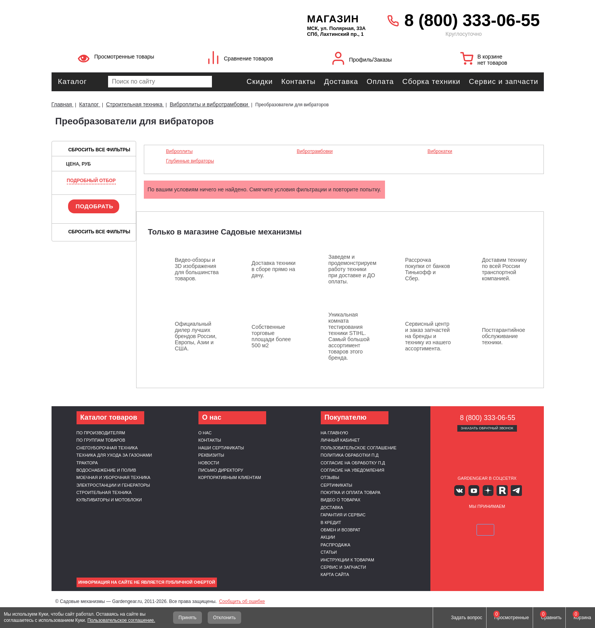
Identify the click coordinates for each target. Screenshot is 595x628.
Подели (495, 517)
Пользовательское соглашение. (121, 620)
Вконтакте (464, 490)
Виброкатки (439, 151)
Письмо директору (220, 470)
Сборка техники (431, 81)
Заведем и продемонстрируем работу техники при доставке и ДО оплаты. (352, 269)
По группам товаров (101, 440)
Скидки (260, 81)
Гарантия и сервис (343, 514)
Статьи (329, 552)
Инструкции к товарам (347, 560)
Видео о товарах (341, 499)
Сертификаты (336, 485)
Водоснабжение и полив (106, 470)
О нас (205, 432)
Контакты (298, 81)
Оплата (380, 81)
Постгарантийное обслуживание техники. (503, 336)
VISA (450, 517)
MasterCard (468, 517)
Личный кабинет (340, 440)
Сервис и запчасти (503, 81)
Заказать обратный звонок (487, 428)
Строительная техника (104, 492)
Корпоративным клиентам (229, 477)
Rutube (498, 490)
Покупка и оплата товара (351, 492)
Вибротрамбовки (315, 151)
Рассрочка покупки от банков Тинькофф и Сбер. (427, 269)
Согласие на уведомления (353, 470)
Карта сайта (335, 574)
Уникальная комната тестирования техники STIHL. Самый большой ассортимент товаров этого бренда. (349, 336)
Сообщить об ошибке (242, 601)
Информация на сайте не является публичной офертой (146, 582)
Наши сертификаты (221, 447)
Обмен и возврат (341, 530)
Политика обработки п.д (350, 455)
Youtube (475, 490)
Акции (328, 537)
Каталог (72, 81)
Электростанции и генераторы (113, 485)
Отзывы (330, 477)
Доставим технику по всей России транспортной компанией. (504, 269)
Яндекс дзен (487, 490)
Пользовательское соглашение (359, 447)
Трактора (87, 463)
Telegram (509, 490)
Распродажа (335, 545)
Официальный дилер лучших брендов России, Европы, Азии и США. (196, 336)
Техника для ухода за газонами (114, 455)
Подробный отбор (91, 180)
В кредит (331, 522)
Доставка (341, 81)
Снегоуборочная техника (107, 447)
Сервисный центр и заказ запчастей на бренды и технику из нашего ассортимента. (428, 336)
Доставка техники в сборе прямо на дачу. (273, 269)
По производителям (101, 432)
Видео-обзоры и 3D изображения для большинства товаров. (197, 269)
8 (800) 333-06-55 (472, 20)
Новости (208, 463)
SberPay (523, 518)
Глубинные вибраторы (190, 161)
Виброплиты (179, 151)
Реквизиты (211, 455)
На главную (334, 432)
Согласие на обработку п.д (353, 463)
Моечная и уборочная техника (113, 477)
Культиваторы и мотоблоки (109, 499)
